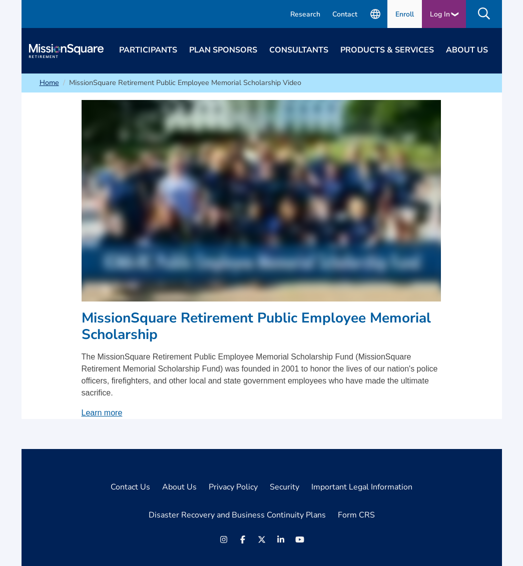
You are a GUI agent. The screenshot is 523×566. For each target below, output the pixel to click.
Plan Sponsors (223, 50)
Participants (148, 50)
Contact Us (130, 487)
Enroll (404, 14)
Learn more (102, 412)
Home (49, 83)
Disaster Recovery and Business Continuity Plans (237, 515)
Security (284, 487)
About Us (467, 50)
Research (305, 14)
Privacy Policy (233, 487)
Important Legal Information (361, 487)
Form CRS (356, 515)
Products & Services (387, 50)
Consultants (298, 50)
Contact (344, 14)
